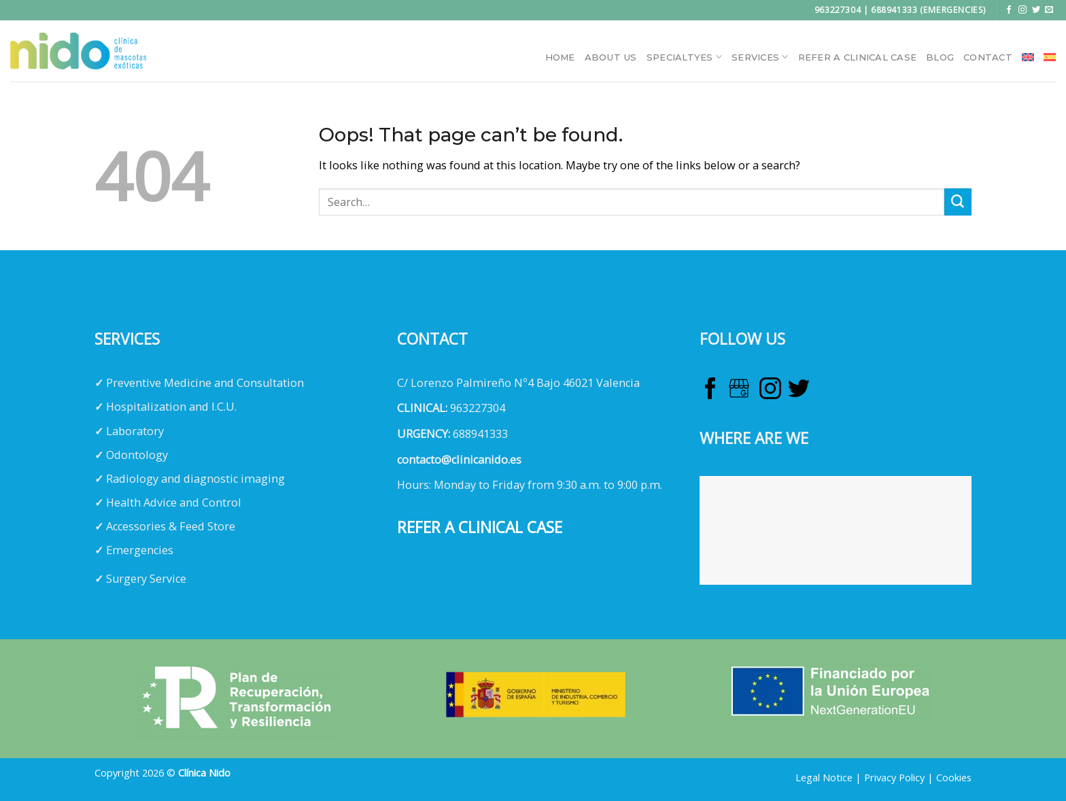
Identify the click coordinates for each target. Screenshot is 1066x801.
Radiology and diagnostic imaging (195, 478)
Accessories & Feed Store (170, 526)
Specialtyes (684, 56)
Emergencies (139, 550)
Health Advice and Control (173, 502)
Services (760, 56)
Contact (987, 57)
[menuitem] (1028, 57)
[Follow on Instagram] (1022, 10)
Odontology (137, 454)
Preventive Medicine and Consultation (205, 382)
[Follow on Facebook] (1009, 10)
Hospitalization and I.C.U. (171, 406)
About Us (611, 57)
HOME (560, 57)
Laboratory (135, 431)
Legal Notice (824, 777)
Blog (940, 57)
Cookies (954, 777)
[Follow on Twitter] (1036, 10)
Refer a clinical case (857, 57)
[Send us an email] (1049, 10)
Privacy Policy (894, 777)
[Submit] (958, 202)
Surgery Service (146, 578)
